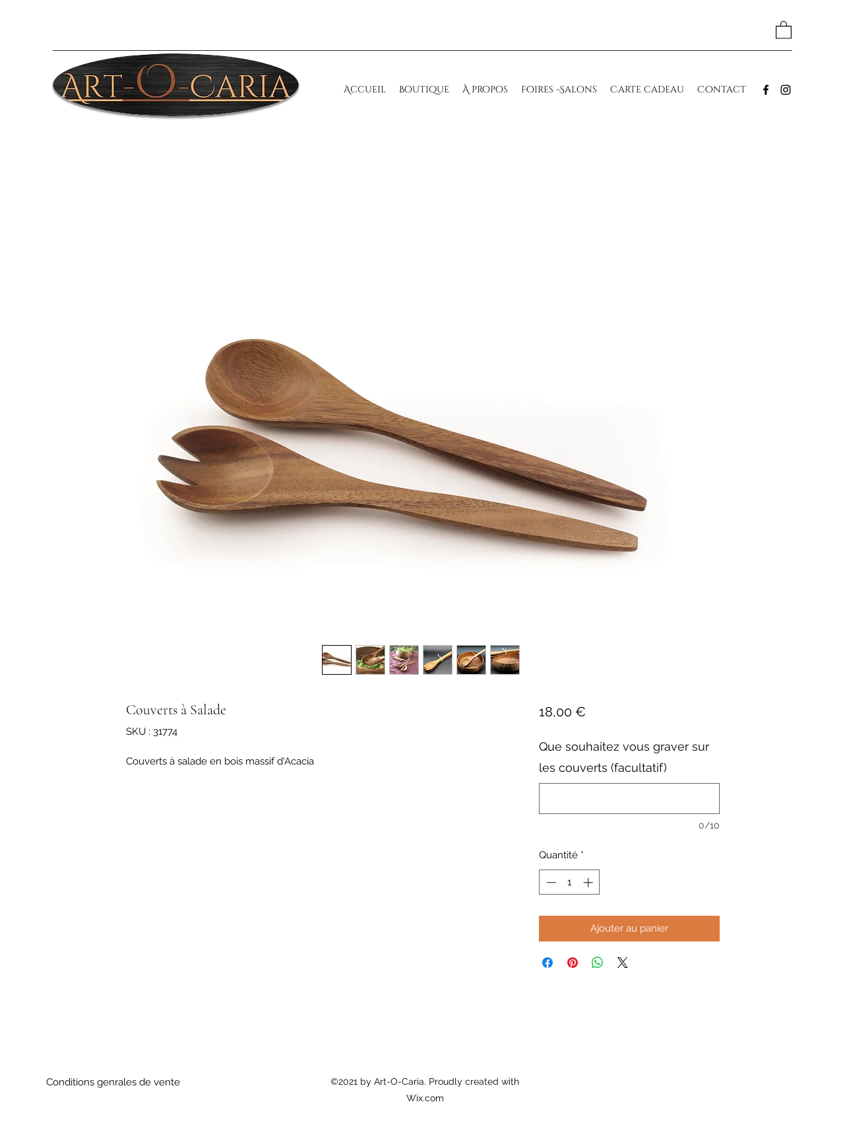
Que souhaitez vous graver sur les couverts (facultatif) (624, 756)
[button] (784, 29)
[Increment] (589, 882)
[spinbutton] (569, 882)
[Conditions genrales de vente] (113, 1082)
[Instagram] (785, 89)
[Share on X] (623, 963)
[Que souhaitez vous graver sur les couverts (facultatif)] (629, 798)
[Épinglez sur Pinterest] (572, 963)
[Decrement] (550, 882)
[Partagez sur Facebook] (547, 963)
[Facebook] (765, 89)
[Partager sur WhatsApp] (598, 963)
